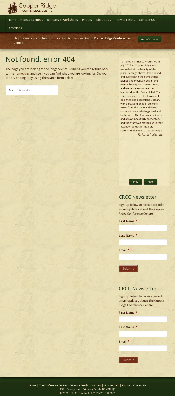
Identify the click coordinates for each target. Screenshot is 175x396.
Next (150, 181)
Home (32, 382)
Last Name (128, 236)
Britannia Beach (79, 382)
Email (124, 250)
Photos (126, 382)
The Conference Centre (53, 382)
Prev (135, 181)
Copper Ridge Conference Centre (87, 7)
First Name (128, 221)
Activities (96, 382)
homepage (22, 73)
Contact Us (139, 382)
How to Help (111, 382)
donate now (149, 39)
